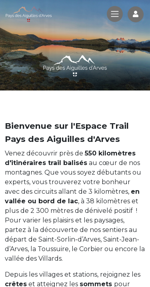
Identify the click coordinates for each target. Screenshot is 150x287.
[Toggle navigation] (115, 14)
